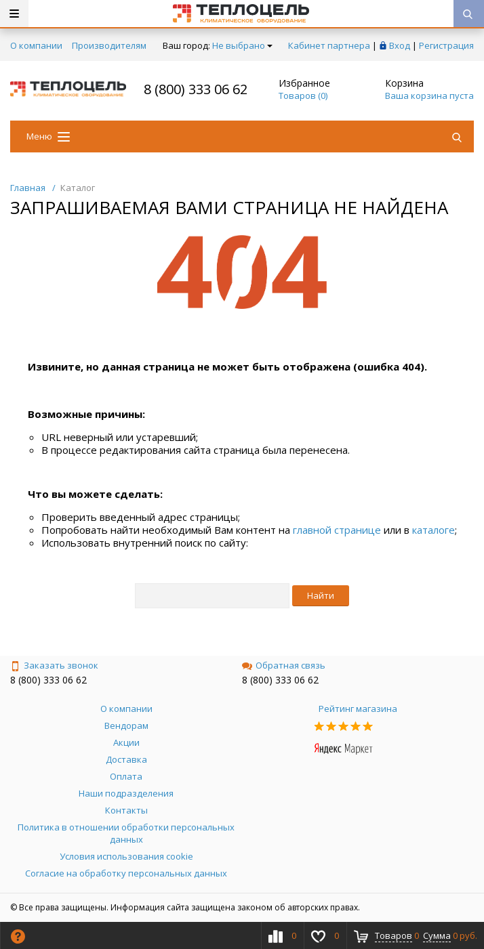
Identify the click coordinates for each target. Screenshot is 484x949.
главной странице (337, 529)
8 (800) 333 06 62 (195, 89)
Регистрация (446, 45)
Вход (399, 45)
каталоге (433, 529)
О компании (36, 45)
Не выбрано (242, 45)
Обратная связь (283, 665)
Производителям (109, 45)
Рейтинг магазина (358, 708)
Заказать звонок (54, 665)
